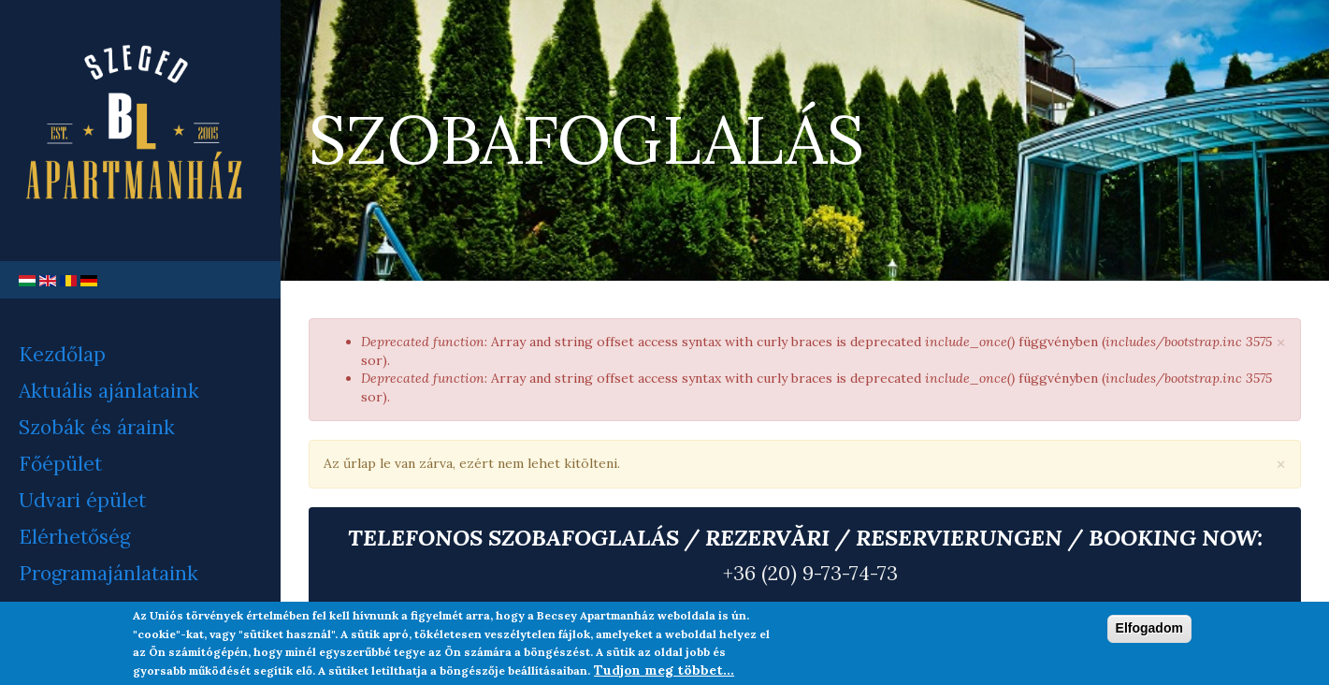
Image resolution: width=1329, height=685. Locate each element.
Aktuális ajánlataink (109, 390)
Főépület (60, 463)
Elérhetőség (74, 536)
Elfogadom (1149, 627)
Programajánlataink (108, 573)
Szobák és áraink (97, 427)
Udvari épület (82, 500)
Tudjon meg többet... (664, 670)
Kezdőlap (62, 354)
